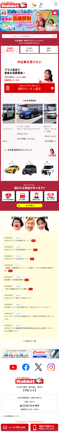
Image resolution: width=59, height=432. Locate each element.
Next (58, 34)
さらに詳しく (30, 205)
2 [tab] (28, 33)
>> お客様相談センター (11, 416)
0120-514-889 (31, 405)
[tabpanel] (29, 20)
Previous (1, 34)
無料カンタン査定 (29, 87)
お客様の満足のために (37, 198)
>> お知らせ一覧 (29, 340)
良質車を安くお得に (22, 198)
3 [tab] (30, 33)
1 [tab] (26, 33)
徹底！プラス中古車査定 (8, 198)
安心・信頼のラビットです (51, 198)
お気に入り (33, 7)
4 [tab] (32, 33)
